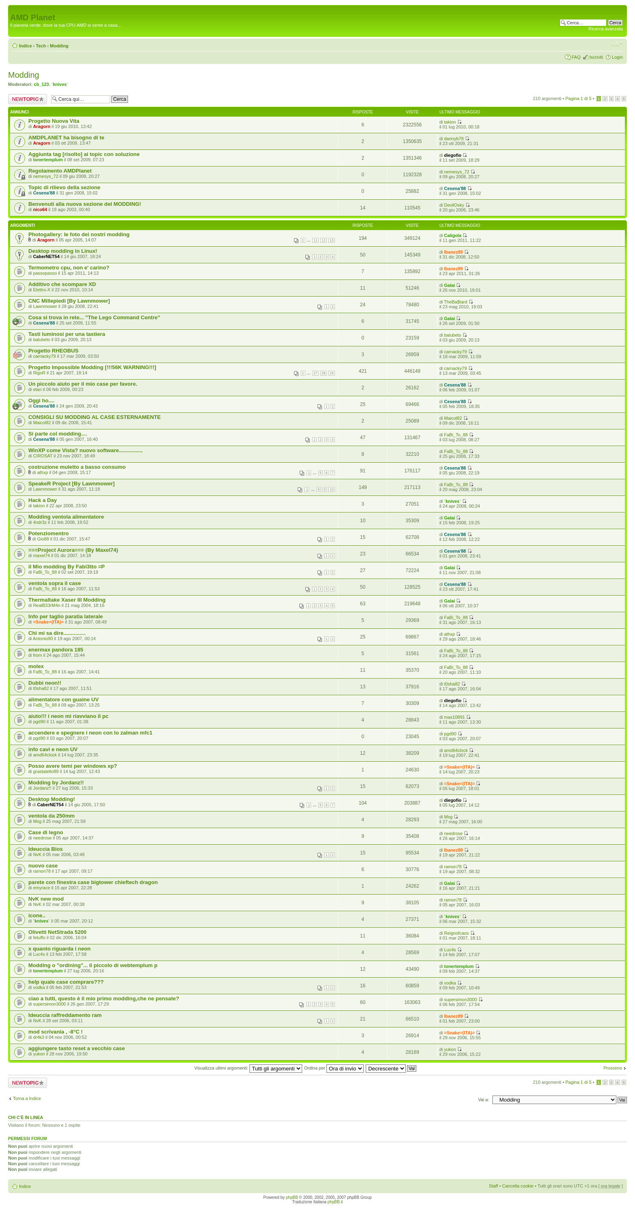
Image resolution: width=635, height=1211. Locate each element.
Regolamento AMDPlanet (60, 171)
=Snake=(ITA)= (48, 621)
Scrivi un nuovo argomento (27, 99)
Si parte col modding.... (57, 434)
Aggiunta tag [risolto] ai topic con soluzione (84, 154)
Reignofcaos (456, 933)
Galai (449, 285)
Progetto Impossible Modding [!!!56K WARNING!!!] (92, 367)
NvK (37, 854)
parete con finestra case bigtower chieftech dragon (93, 882)
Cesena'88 (44, 192)
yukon (39, 1053)
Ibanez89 (453, 252)
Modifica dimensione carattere (617, 44)
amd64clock (45, 754)
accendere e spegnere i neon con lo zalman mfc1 (90, 733)
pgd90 (39, 721)
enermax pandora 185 (55, 650)
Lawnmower (45, 306)
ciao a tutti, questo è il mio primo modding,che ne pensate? (103, 998)
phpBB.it (335, 1202)
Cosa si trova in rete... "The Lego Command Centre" (94, 317)
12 (324, 240)
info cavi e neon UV (53, 749)
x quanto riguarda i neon (59, 949)
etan (37, 389)
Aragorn (42, 126)
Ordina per (334, 1068)
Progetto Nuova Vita (53, 121)
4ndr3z (40, 522)
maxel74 (41, 555)
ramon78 (42, 871)
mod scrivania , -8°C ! (55, 1032)
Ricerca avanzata (605, 28)
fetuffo (39, 937)
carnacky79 (44, 356)
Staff (493, 1185)
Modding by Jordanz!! (56, 783)
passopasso (45, 273)
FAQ (575, 57)
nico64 (40, 209)
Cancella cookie (518, 1185)
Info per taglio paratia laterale (65, 616)
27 (315, 373)
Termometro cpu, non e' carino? (68, 268)
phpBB (292, 1197)
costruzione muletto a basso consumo (77, 467)
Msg (37, 821)
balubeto (41, 339)
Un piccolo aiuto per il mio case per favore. (82, 384)
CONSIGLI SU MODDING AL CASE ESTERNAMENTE (94, 417)
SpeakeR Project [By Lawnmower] (71, 484)
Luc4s (39, 954)
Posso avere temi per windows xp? (72, 766)
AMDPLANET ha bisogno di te (66, 138)
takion (450, 122)
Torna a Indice (27, 1098)
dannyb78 (454, 138)
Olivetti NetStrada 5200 (57, 932)
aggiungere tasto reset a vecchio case (76, 1048)
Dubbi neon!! (44, 683)
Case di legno (45, 832)
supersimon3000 (49, 1004)
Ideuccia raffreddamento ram (65, 1015)
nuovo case (43, 866)
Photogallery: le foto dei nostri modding (79, 234)
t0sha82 (41, 688)
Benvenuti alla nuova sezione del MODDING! (84, 204)
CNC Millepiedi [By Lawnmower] (69, 301)
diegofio (453, 155)
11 (315, 240)
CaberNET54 (46, 256)
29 (332, 373)
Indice (25, 45)
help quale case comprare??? (66, 982)
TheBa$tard (455, 301)
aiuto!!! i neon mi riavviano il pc (68, 716)
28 (324, 373)
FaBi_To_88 (456, 434)
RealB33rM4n (46, 605)
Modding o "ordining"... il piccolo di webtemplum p (93, 965)
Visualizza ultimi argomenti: (248, 1068)
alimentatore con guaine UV (63, 699)
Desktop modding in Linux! (62, 251)
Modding (59, 45)
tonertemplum (48, 159)
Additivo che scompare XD (62, 284)
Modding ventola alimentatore (66, 517)
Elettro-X (42, 289)
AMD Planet (32, 17)
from (37, 655)
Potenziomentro (48, 533)
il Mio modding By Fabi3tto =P (66, 567)
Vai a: (483, 1099)
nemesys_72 (45, 176)
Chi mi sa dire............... (56, 633)
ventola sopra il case (54, 583)
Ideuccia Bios (45, 849)
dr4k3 (39, 1037)
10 (332, 489)
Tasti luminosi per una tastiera (66, 334)
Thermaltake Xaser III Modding (67, 600)
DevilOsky (454, 205)
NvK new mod (46, 899)
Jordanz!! (42, 788)
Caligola (453, 235)
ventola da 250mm (51, 816)
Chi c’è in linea (25, 1117)
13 (332, 240)
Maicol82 (42, 422)
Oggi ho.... (41, 400)
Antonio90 (43, 638)
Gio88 (43, 538)
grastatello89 (46, 771)
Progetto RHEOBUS (53, 351)
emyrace (41, 887)
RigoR (39, 372)
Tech (41, 45)
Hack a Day (42, 500)
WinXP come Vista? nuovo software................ (85, 450)
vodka (39, 987)
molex (36, 666)
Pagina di (578, 98)
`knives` (59, 84)
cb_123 (41, 84)
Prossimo (612, 1068)
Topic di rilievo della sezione (64, 187)
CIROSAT (43, 455)
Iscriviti (596, 57)
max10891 (454, 717)
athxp (42, 472)
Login (617, 57)
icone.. (36, 915)
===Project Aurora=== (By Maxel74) (73, 550)
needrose (42, 837)
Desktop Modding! (51, 799)
